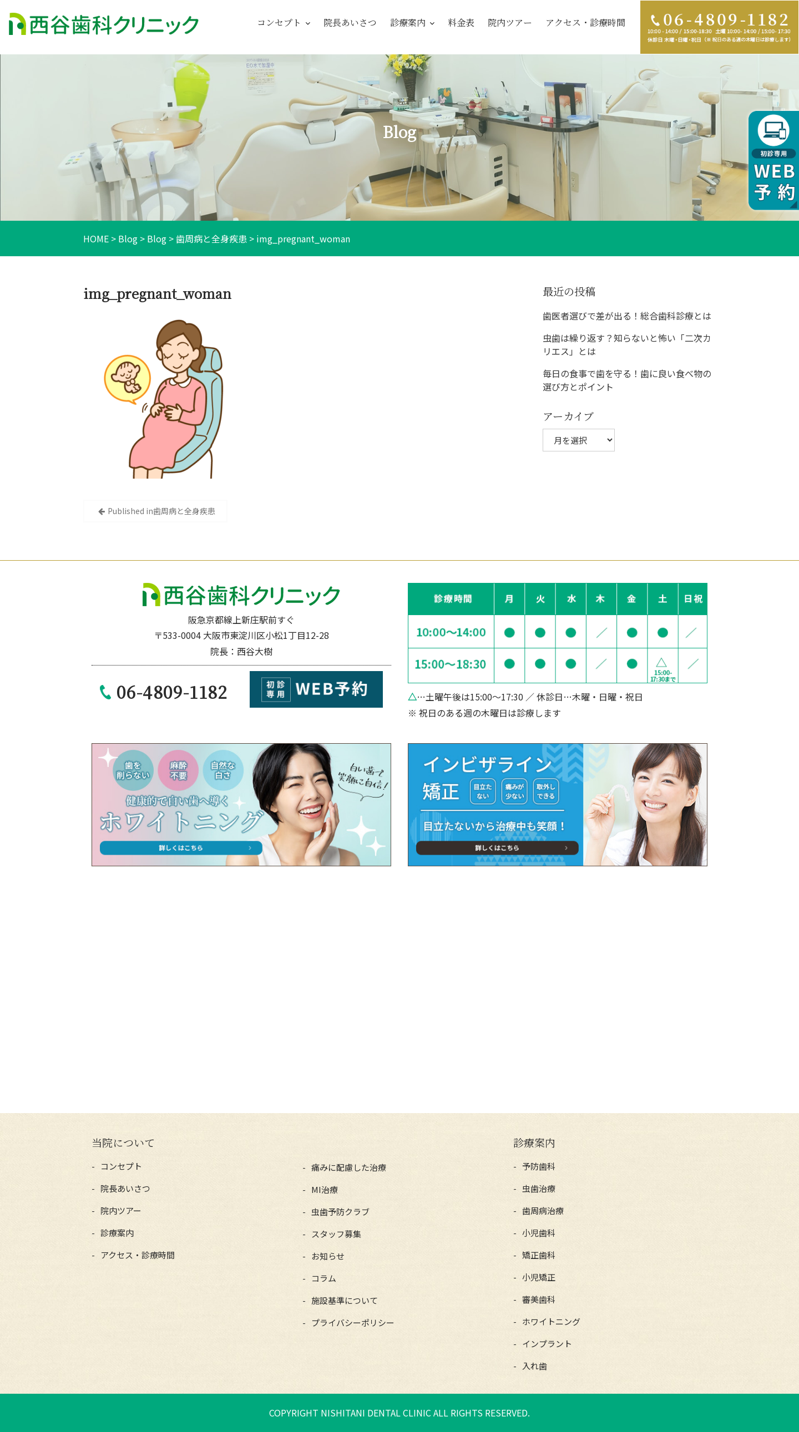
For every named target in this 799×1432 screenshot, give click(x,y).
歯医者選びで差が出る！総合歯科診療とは (627, 315)
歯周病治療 (543, 1210)
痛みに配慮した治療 (348, 1167)
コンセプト (279, 22)
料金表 (461, 22)
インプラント (547, 1343)
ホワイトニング (551, 1321)
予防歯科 (538, 1166)
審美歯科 (538, 1299)
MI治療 (324, 1189)
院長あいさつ (350, 22)
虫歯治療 (538, 1188)
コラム (323, 1278)
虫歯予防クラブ (340, 1211)
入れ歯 (534, 1366)
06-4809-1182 (172, 691)
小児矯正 (538, 1277)
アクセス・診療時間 (585, 22)
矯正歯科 (538, 1255)
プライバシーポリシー (353, 1322)
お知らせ (328, 1256)
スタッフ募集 (336, 1234)
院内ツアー (510, 22)
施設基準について (344, 1300)
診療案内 (408, 22)
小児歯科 (538, 1232)
